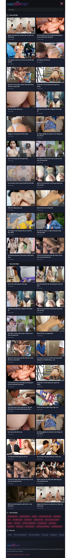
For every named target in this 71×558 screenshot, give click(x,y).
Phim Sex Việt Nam (34, 535)
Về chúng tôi (22, 554)
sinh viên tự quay (17, 519)
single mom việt (38, 519)
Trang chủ (9, 554)
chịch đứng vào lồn (57, 526)
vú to (9, 519)
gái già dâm (11, 526)
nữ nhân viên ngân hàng (29, 523)
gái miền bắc (28, 519)
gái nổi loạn (20, 526)
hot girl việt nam (42, 523)
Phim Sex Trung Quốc (20, 535)
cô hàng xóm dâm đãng (43, 526)
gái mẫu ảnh (52, 523)
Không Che (53, 535)
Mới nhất (15, 554)
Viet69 (10, 535)
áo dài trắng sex (30, 526)
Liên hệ (27, 554)
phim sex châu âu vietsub (52, 519)
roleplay (34, 516)
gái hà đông (57, 516)
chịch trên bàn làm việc (45, 516)
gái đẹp (10, 523)
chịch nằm (17, 523)
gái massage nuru (12, 516)
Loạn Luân (45, 535)
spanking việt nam (24, 516)
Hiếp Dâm (62, 535)
